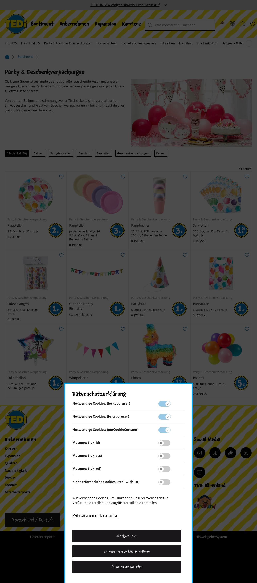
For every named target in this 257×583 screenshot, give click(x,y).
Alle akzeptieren (126, 536)
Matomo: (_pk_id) (86, 442)
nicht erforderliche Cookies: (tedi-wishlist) (105, 482)
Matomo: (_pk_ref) (86, 468)
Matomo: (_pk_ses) (87, 455)
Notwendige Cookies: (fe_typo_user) (100, 416)
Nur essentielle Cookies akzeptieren (127, 551)
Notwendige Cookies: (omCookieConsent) (105, 429)
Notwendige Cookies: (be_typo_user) (101, 403)
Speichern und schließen (127, 566)
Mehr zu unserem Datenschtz (94, 515)
